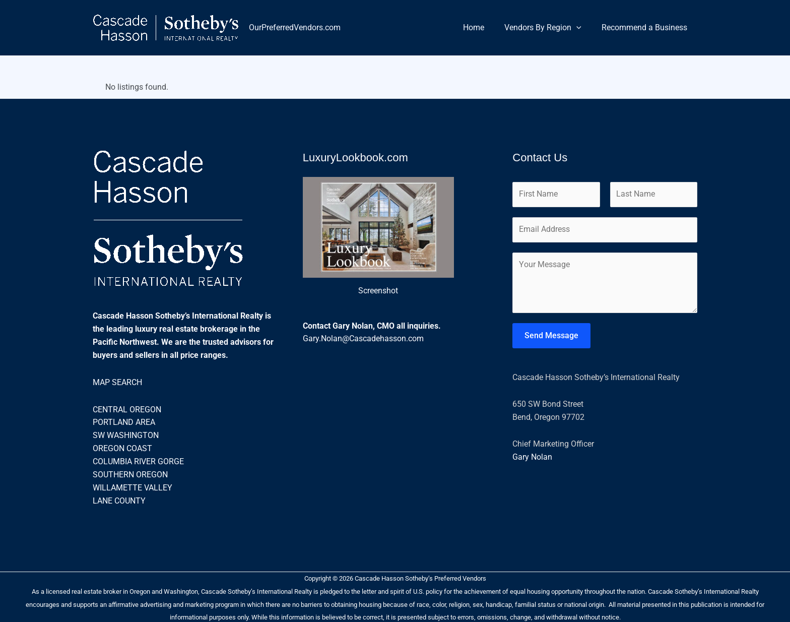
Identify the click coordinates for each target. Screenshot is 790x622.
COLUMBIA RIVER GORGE (138, 460)
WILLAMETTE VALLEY (132, 486)
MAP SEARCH (117, 382)
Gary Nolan (532, 458)
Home (483, 27)
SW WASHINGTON (126, 435)
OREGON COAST (122, 447)
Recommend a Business (646, 27)
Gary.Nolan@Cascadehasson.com (363, 338)
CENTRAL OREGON (127, 408)
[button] (582, 27)
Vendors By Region (548, 27)
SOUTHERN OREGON (130, 473)
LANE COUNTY (119, 499)
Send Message (551, 337)
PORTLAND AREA (124, 421)
